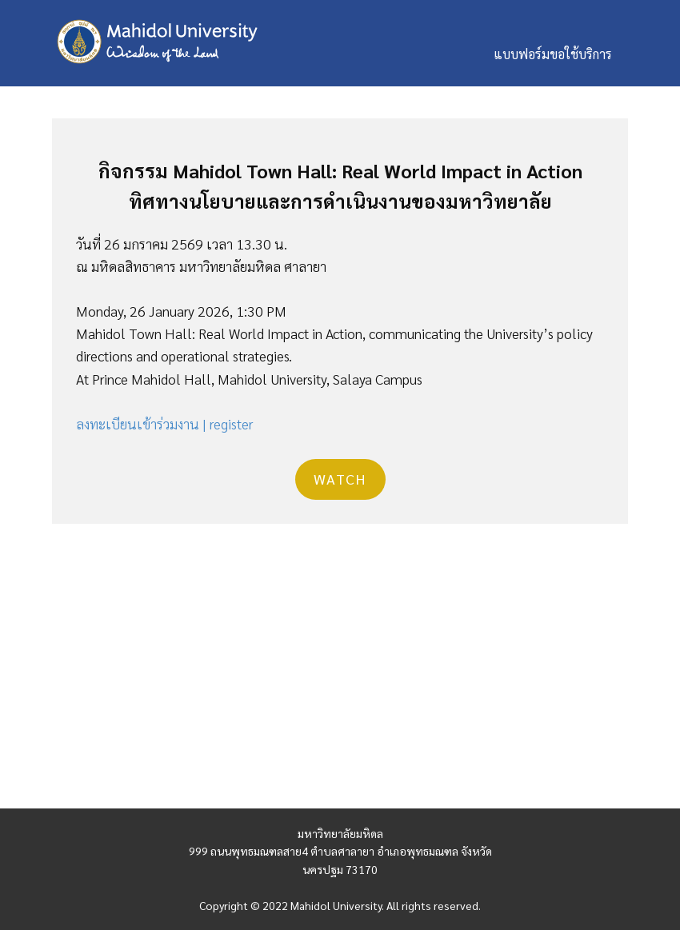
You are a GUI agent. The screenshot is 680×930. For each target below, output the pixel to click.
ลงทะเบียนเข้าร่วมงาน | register (164, 423)
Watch (340, 478)
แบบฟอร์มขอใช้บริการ (553, 54)
